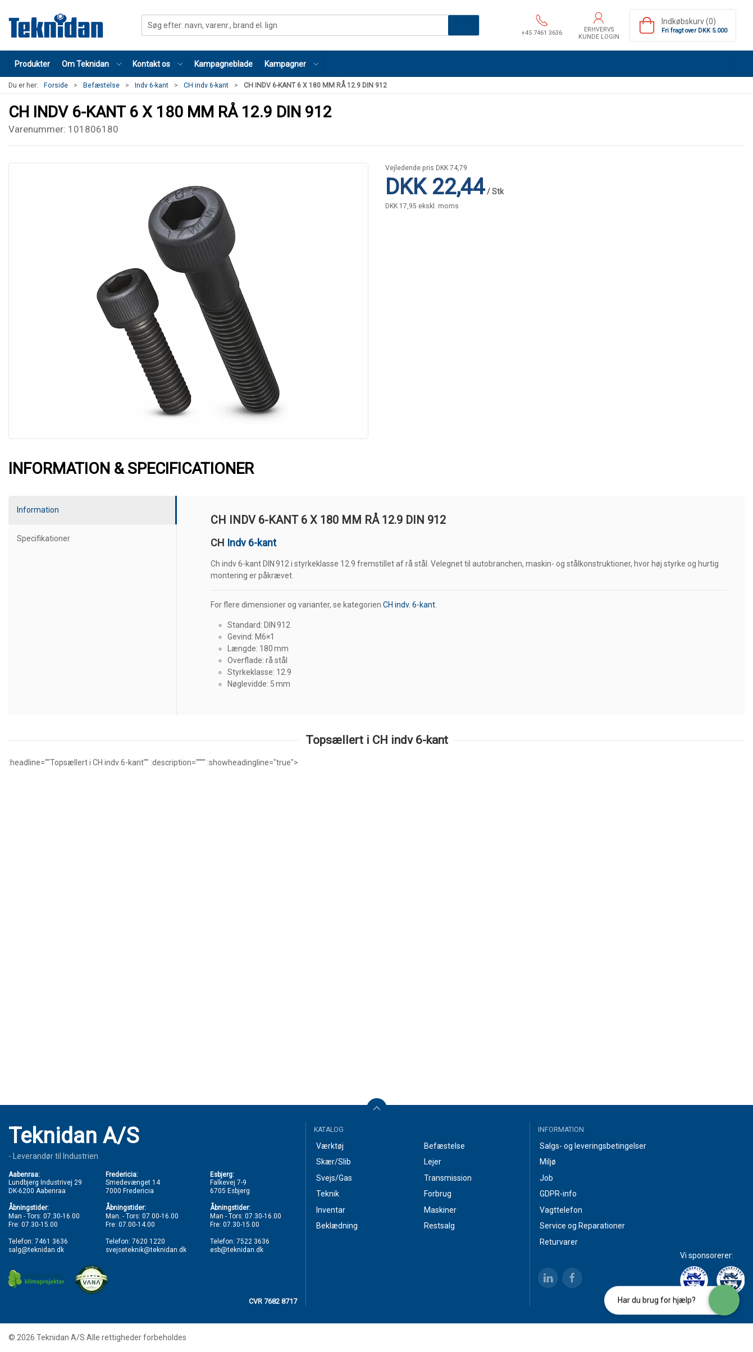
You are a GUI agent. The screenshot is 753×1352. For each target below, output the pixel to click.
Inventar (330, 1209)
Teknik (327, 1193)
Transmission (448, 1177)
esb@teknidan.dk (236, 1250)
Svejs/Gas (334, 1177)
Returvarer (559, 1241)
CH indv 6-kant (206, 85)
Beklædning (337, 1225)
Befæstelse (101, 85)
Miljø (548, 1161)
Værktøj (330, 1145)
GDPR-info (558, 1193)
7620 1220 (148, 1241)
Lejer (432, 1161)
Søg (463, 25)
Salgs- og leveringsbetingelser (593, 1145)
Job (546, 1177)
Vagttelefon (561, 1209)
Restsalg (439, 1225)
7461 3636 (51, 1241)
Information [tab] (38, 509)
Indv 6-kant (151, 85)
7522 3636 (253, 1241)
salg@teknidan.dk (36, 1250)
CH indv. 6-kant (409, 604)
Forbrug (437, 1193)
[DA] (56, 25)
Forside (56, 85)
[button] (91, 63)
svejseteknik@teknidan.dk (146, 1250)
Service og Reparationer (582, 1225)
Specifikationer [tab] (43, 538)
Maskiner (440, 1209)
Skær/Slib (333, 1161)
